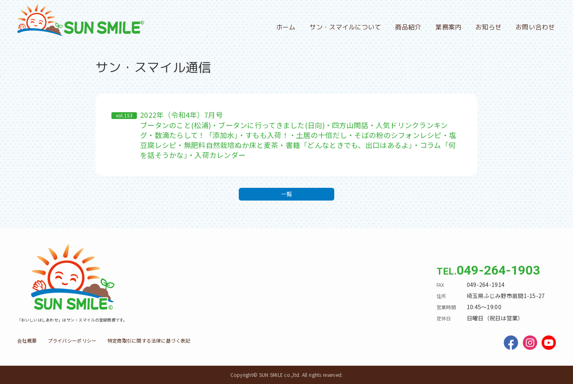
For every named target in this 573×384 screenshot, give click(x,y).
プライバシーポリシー (72, 340)
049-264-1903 (498, 270)
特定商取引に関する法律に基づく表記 (149, 340)
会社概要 (27, 340)
